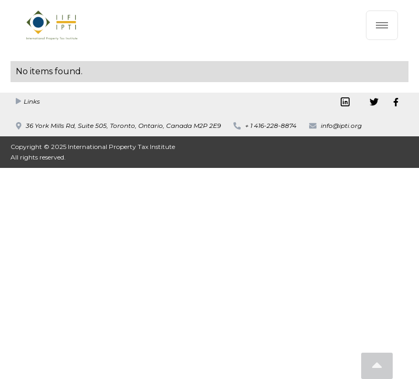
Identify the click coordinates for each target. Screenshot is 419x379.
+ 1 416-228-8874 (271, 125)
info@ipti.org (341, 125)
